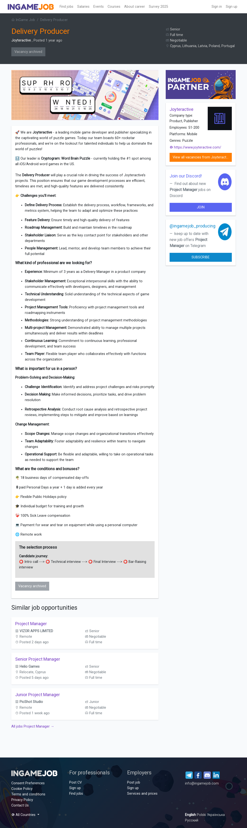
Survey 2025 (158, 7)
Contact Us (20, 805)
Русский (191, 820)
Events (98, 7)
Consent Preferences (28, 783)
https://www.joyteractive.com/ (195, 147)
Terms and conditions (28, 794)
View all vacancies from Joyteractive (202, 157)
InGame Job (23, 20)
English (191, 815)
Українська (216, 815)
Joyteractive (21, 40)
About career (134, 7)
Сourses (114, 7)
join (201, 207)
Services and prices (142, 794)
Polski (202, 815)
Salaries (83, 7)
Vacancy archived (28, 52)
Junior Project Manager (37, 694)
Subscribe (201, 257)
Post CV (75, 782)
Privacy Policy (22, 800)
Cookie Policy (22, 789)
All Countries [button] (23, 815)
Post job (133, 782)
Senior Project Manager (37, 659)
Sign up (231, 7)
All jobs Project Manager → (32, 726)
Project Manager (31, 623)
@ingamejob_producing (192, 225)
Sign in (217, 7)
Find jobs (66, 7)
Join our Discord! (186, 175)
